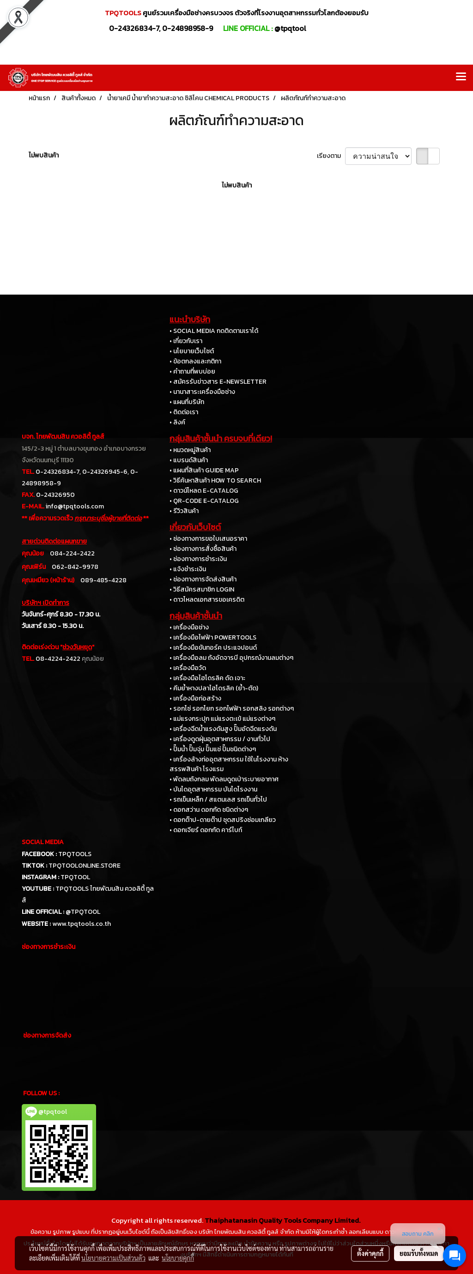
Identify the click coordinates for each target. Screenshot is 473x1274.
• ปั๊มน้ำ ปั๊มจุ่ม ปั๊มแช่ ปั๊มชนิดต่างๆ (213, 749)
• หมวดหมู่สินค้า (190, 450)
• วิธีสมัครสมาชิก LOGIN (202, 589)
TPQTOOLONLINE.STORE (85, 865)
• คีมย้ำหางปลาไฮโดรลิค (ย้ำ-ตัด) (214, 688)
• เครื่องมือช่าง (189, 627)
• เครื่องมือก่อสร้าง (195, 698)
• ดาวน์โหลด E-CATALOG (204, 490)
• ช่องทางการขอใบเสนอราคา (208, 538)
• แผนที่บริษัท (187, 402)
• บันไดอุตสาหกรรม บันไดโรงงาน (213, 789)
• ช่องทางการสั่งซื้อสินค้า (203, 549)
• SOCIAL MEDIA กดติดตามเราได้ (214, 331)
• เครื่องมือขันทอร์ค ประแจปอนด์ (213, 647)
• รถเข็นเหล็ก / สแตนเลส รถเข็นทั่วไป (218, 799)
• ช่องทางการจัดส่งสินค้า (203, 579)
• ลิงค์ (177, 422)
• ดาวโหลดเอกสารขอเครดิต (207, 599)
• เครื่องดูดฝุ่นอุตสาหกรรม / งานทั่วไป (220, 739)
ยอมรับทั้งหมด (419, 1253)
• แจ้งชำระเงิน (188, 569)
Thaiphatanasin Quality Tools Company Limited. (282, 1220)
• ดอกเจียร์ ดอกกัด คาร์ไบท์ (206, 830)
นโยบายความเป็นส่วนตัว (113, 1258)
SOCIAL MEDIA (43, 842)
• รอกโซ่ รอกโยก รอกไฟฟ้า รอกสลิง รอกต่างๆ (232, 708)
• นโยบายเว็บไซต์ (192, 351)
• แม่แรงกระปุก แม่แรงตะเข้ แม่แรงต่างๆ (222, 719)
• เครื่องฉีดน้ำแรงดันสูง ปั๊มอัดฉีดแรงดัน (223, 729)
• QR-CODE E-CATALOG (204, 501)
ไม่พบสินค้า (44, 155)
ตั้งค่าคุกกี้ (370, 1253)
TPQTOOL (75, 877)
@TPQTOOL (83, 912)
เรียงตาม (331, 156)
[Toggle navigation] (461, 77)
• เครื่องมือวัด (188, 668)
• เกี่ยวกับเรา (186, 341)
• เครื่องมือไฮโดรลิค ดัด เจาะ (207, 678)
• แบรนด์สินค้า (189, 460)
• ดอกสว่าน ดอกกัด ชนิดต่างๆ (209, 810)
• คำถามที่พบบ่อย (192, 371)
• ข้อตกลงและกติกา (195, 361)
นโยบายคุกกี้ (178, 1258)
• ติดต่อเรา (184, 412)
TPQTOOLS (74, 854)
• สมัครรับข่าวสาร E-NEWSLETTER (218, 381)
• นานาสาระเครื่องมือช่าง (202, 392)
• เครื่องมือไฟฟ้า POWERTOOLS (213, 637)
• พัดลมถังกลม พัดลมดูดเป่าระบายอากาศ (224, 779)
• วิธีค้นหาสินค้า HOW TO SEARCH (215, 480)
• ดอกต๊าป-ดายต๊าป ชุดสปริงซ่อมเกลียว (223, 820)
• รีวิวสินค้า (184, 511)
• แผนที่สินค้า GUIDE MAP (204, 470)
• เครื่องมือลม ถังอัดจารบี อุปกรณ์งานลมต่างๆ (231, 658)
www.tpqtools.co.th (81, 924)
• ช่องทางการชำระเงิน (198, 559)
